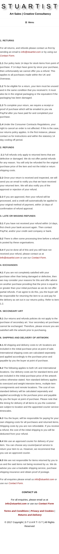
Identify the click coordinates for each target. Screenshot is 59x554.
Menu (29, 22)
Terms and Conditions (16, 511)
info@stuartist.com (10, 257)
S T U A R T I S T (29, 6)
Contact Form (7, 55)
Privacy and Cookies (42, 511)
